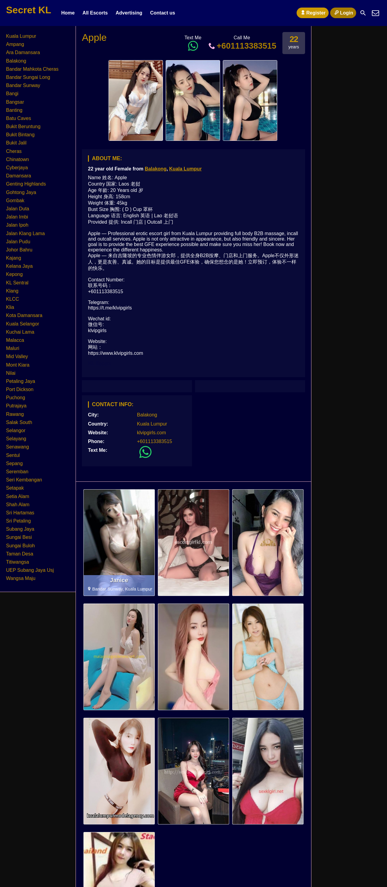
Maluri (12, 348)
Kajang (13, 258)
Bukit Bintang (20, 134)
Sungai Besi (19, 537)
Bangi (12, 93)
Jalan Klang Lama (25, 233)
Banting (14, 110)
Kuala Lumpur (185, 168)
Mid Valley (17, 356)
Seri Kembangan (24, 479)
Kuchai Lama (20, 332)
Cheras (14, 151)
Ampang (15, 44)
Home (67, 12)
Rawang (15, 414)
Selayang (16, 438)
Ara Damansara (23, 52)
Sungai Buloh (20, 545)
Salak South (19, 422)
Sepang (14, 463)
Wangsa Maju (20, 578)
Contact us (162, 12)
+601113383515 (241, 45)
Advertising (128, 12)
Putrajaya (16, 405)
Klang (12, 290)
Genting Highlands (26, 183)
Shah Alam (17, 504)
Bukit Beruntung (23, 126)
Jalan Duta (17, 208)
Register (313, 12)
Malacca (15, 340)
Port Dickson (20, 389)
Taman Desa (19, 553)
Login (343, 12)
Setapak (15, 487)
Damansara (18, 175)
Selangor (15, 430)
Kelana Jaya (19, 266)
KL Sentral (17, 282)
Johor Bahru (19, 249)
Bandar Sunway (23, 85)
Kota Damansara (24, 315)
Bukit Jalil (16, 142)
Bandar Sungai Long (28, 77)
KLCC (12, 299)
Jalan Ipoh (17, 225)
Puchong (15, 397)
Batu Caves (18, 118)
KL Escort (99, 363)
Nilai (10, 373)
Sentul (13, 455)
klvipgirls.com (151, 432)
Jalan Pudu (18, 241)
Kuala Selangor (22, 323)
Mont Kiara (17, 364)
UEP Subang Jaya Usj (30, 570)
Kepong (14, 274)
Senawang (17, 446)
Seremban (17, 471)
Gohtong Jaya (21, 192)
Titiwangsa (17, 562)
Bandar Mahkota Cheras (32, 69)
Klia (10, 307)
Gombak (15, 200)
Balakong (156, 168)
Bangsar (15, 102)
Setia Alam (17, 496)
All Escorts (95, 12)
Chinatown (17, 159)
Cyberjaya (17, 167)
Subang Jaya (20, 529)
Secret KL (28, 10)
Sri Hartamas (20, 512)
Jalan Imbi (17, 216)
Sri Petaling (18, 520)
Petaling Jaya (20, 381)
